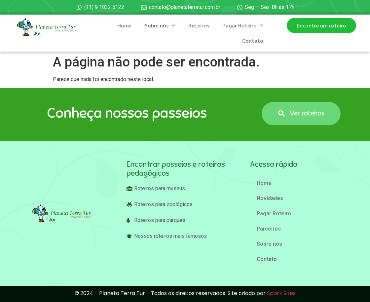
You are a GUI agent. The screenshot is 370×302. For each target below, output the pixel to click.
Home (124, 25)
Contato (252, 40)
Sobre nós (160, 25)
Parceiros (269, 229)
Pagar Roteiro (242, 25)
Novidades (270, 198)
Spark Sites (281, 293)
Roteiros (198, 25)
